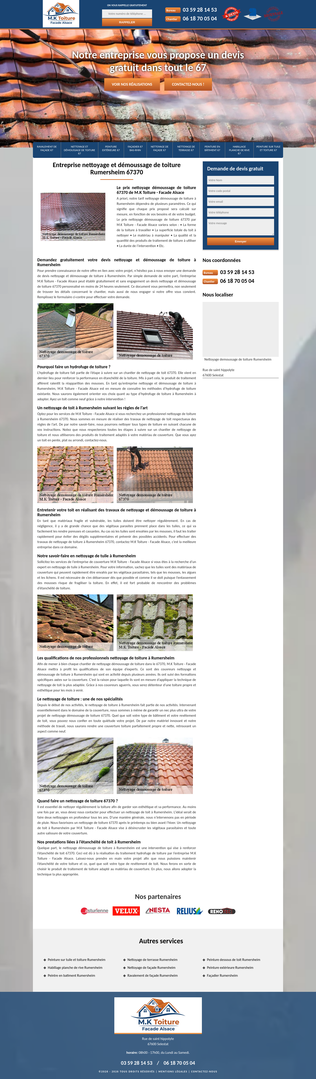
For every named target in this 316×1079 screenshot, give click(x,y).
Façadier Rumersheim (222, 975)
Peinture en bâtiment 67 (212, 148)
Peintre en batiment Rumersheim (71, 975)
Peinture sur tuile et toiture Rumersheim (76, 960)
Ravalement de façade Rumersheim (152, 975)
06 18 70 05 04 (200, 18)
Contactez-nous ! (188, 84)
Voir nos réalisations (132, 84)
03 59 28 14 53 (200, 9)
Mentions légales (172, 1071)
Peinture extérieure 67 (111, 148)
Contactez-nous (204, 1071)
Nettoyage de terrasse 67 (186, 148)
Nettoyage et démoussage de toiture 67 (79, 150)
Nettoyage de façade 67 (159, 148)
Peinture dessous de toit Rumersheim (233, 960)
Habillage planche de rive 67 (239, 150)
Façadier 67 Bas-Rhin (135, 148)
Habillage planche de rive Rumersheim (75, 967)
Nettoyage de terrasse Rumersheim (152, 960)
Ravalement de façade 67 (47, 148)
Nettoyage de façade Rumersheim (151, 967)
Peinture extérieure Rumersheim (230, 967)
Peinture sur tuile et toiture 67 (268, 148)
